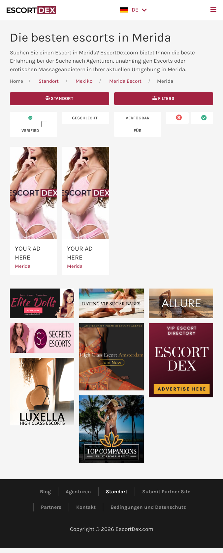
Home (16, 81)
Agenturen (78, 492)
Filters (163, 98)
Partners (51, 507)
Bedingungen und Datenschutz (148, 507)
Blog (45, 492)
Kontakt (86, 507)
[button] (133, 10)
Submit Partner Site (166, 492)
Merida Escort (125, 81)
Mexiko (84, 81)
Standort (49, 81)
